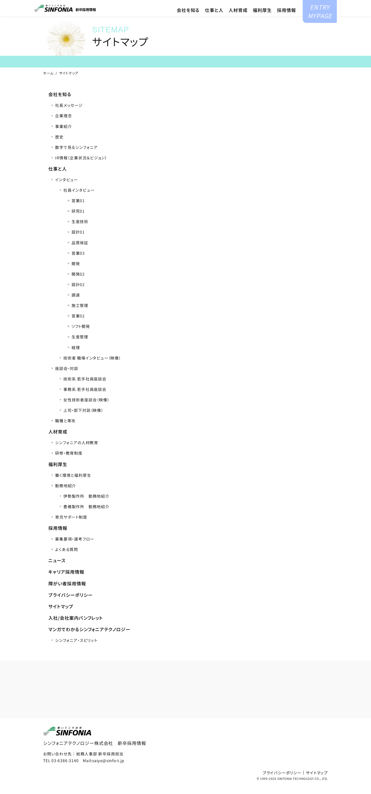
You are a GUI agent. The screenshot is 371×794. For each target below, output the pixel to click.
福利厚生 (262, 18)
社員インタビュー (78, 198)
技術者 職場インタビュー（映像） (92, 366)
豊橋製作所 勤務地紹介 (86, 515)
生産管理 (80, 345)
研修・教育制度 (68, 461)
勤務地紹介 (65, 494)
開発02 (78, 282)
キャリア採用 (247, 4)
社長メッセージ (69, 114)
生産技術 (80, 230)
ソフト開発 (81, 335)
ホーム (48, 81)
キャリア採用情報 (66, 580)
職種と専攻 (65, 429)
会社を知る (188, 18)
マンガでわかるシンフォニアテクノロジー (89, 637)
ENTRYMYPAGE (319, 14)
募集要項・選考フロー (74, 547)
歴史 (59, 145)
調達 (76, 303)
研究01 (78, 219)
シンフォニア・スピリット (76, 648)
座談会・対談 (66, 376)
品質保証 (80, 251)
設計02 (78, 293)
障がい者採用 (282, 4)
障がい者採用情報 (67, 592)
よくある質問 (66, 558)
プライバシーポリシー (70, 603)
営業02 (78, 324)
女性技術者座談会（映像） (86, 408)
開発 (76, 272)
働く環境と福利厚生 (73, 483)
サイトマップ (60, 614)
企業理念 (63, 124)
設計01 (78, 240)
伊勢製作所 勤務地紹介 (86, 504)
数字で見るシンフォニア (76, 155)
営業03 (78, 261)
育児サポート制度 (71, 525)
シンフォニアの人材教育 (76, 451)
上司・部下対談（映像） (83, 419)
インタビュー (66, 188)
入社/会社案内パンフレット (75, 626)
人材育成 (238, 18)
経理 (76, 356)
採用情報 (286, 18)
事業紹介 (63, 134)
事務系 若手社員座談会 (84, 397)
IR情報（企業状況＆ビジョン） (81, 166)
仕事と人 (214, 18)
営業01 (78, 209)
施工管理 (80, 314)
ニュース (57, 569)
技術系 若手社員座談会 (84, 387)
